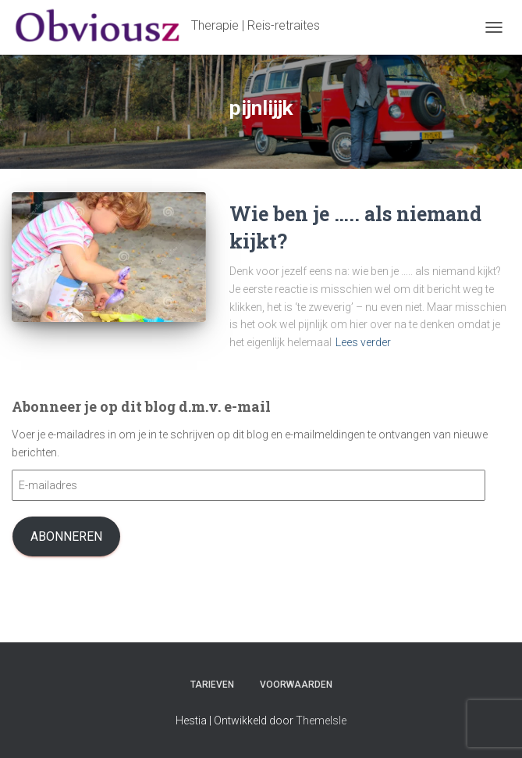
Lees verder (363, 342)
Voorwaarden (296, 684)
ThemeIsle (321, 720)
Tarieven (212, 684)
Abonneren (66, 536)
